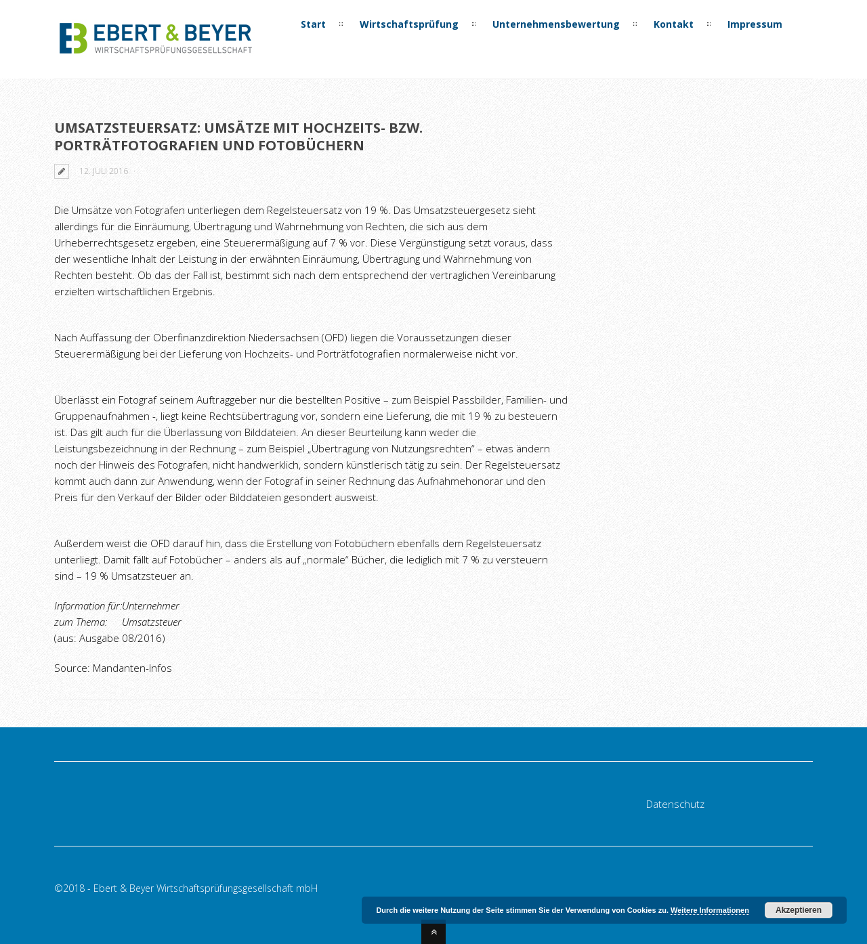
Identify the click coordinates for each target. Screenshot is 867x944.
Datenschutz (675, 804)
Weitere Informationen (710, 910)
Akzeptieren (799, 910)
